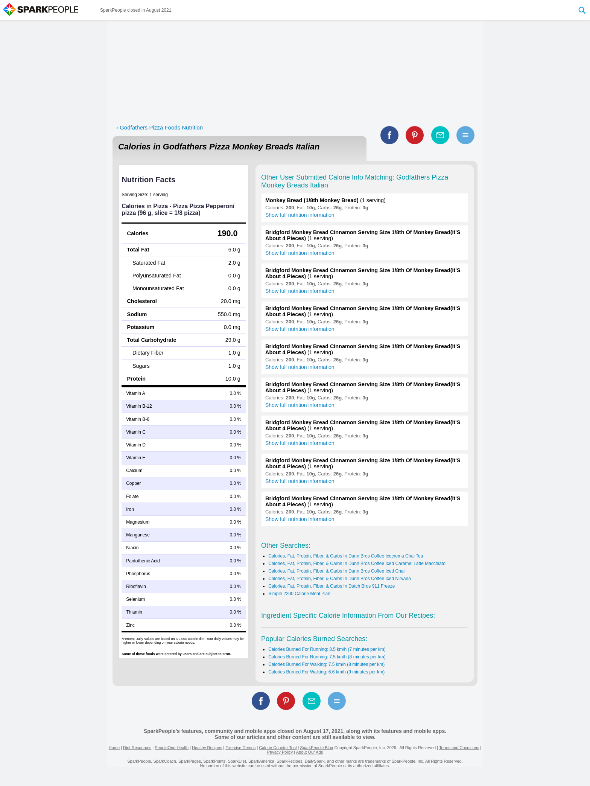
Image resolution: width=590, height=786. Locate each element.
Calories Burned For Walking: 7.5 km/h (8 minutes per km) (326, 664)
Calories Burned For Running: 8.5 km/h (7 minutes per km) (326, 649)
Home (114, 747)
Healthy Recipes (207, 747)
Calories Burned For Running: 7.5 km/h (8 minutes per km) (326, 657)
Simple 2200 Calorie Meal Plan (299, 593)
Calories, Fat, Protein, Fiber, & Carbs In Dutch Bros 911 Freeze (331, 586)
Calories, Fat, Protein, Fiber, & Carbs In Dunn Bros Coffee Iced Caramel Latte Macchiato (357, 563)
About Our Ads (309, 752)
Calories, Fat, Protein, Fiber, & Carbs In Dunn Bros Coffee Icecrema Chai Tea (345, 556)
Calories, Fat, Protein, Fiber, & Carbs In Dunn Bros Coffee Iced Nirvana (339, 578)
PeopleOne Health (172, 747)
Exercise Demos (240, 747)
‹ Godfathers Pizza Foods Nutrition (159, 127)
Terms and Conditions (459, 747)
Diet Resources (137, 747)
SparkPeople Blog (316, 747)
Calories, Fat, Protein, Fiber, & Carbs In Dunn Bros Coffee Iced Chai (336, 571)
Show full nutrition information (300, 215)
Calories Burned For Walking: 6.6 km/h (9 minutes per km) (326, 672)
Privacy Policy (280, 752)
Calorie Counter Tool (278, 747)
